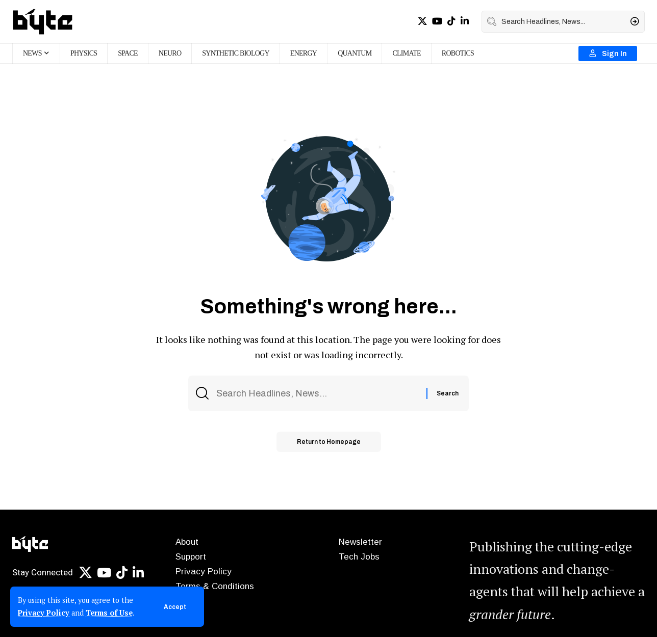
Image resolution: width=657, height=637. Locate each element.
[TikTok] (451, 21)
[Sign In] (607, 53)
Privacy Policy (43, 613)
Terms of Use (109, 613)
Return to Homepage (329, 441)
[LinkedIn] (464, 21)
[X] (422, 21)
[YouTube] (437, 21)
